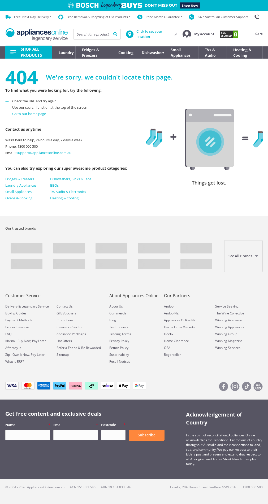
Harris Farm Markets (179, 327)
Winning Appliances (229, 327)
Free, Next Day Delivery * (28, 17)
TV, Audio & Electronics (68, 191)
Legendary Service (35, 306)
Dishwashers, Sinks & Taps (70, 179)
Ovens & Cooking (18, 198)
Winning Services (227, 347)
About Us (116, 306)
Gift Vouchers (66, 313)
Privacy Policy (119, 341)
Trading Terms (120, 334)
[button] (198, 34)
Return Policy (118, 347)
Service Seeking (227, 306)
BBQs (54, 185)
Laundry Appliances (20, 185)
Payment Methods (18, 320)
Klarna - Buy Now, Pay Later (25, 341)
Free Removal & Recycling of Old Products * (94, 17)
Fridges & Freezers (19, 179)
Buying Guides (16, 313)
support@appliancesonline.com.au (43, 152)
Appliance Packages (71, 334)
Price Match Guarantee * (160, 17)
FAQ (8, 334)
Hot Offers (64, 341)
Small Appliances (18, 191)
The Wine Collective (229, 313)
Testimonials (118, 327)
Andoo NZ (171, 313)
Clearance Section (70, 327)
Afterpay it (13, 347)
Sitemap (63, 354)
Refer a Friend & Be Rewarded (79, 347)
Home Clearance (176, 341)
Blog (112, 320)
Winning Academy (228, 320)
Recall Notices (119, 361)
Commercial (118, 313)
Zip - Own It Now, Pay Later (25, 354)
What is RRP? (14, 361)
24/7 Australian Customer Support (218, 17)
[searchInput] (97, 34)
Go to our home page (29, 113)
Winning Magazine (229, 341)
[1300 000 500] (258, 17)
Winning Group (226, 334)
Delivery (11, 306)
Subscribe (146, 434)
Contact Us (65, 306)
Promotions (65, 320)
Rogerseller (172, 354)
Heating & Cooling (64, 198)
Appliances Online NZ (180, 320)
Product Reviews (17, 327)
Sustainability (119, 354)
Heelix (168, 334)
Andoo (169, 306)
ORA (167, 347)
